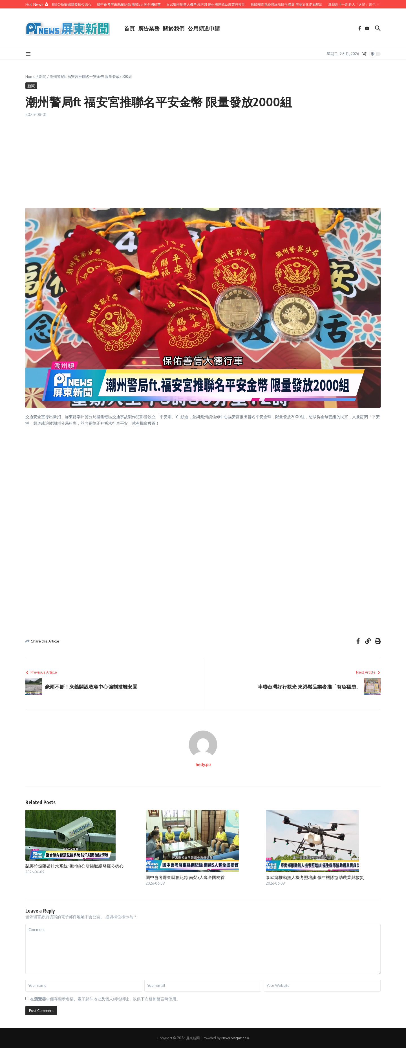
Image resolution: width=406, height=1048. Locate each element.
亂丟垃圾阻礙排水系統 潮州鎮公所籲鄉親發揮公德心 (74, 866)
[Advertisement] (203, 159)
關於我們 (173, 28)
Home (30, 76)
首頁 (129, 28)
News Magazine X (235, 1038)
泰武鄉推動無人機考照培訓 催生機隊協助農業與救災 (315, 877)
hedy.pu (203, 764)
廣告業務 (149, 28)
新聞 (42, 76)
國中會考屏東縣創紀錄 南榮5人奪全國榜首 (185, 877)
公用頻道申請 (204, 28)
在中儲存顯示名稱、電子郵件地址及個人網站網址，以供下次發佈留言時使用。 (105, 998)
